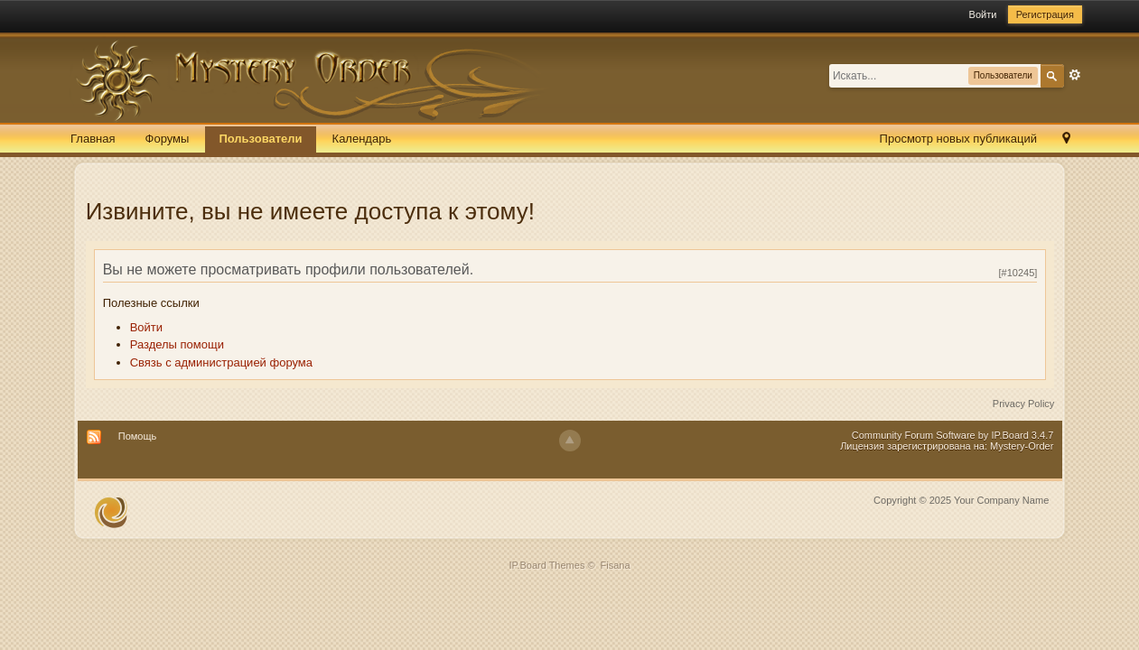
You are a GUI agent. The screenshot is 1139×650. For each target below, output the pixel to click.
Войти (983, 14)
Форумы (167, 138)
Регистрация (1045, 14)
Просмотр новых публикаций (958, 138)
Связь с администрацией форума (221, 362)
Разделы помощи (177, 344)
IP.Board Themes (546, 565)
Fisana (615, 565)
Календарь (362, 138)
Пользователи (260, 138)
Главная (92, 138)
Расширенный (1075, 75)
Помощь (137, 436)
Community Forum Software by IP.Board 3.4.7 (953, 435)
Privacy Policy (1023, 403)
